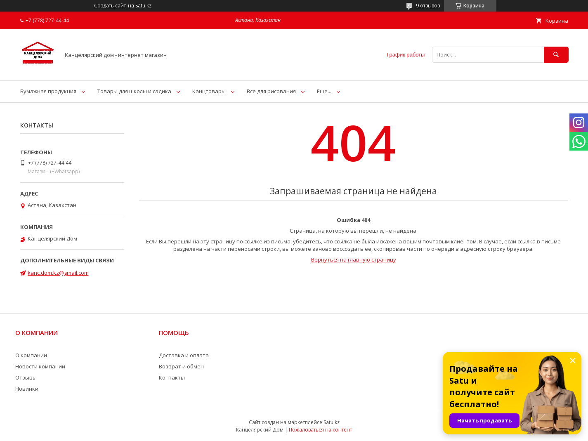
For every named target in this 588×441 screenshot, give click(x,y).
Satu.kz (332, 422)
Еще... (324, 91)
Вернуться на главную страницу (353, 259)
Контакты (172, 377)
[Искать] (556, 55)
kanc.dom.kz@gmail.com (58, 272)
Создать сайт (110, 6)
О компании (31, 355)
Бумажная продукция (48, 91)
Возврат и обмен (181, 366)
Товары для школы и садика (134, 91)
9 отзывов (428, 5)
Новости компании (40, 366)
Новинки (26, 388)
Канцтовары (209, 91)
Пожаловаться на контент (320, 429)
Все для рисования (271, 91)
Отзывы (26, 377)
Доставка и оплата (184, 355)
